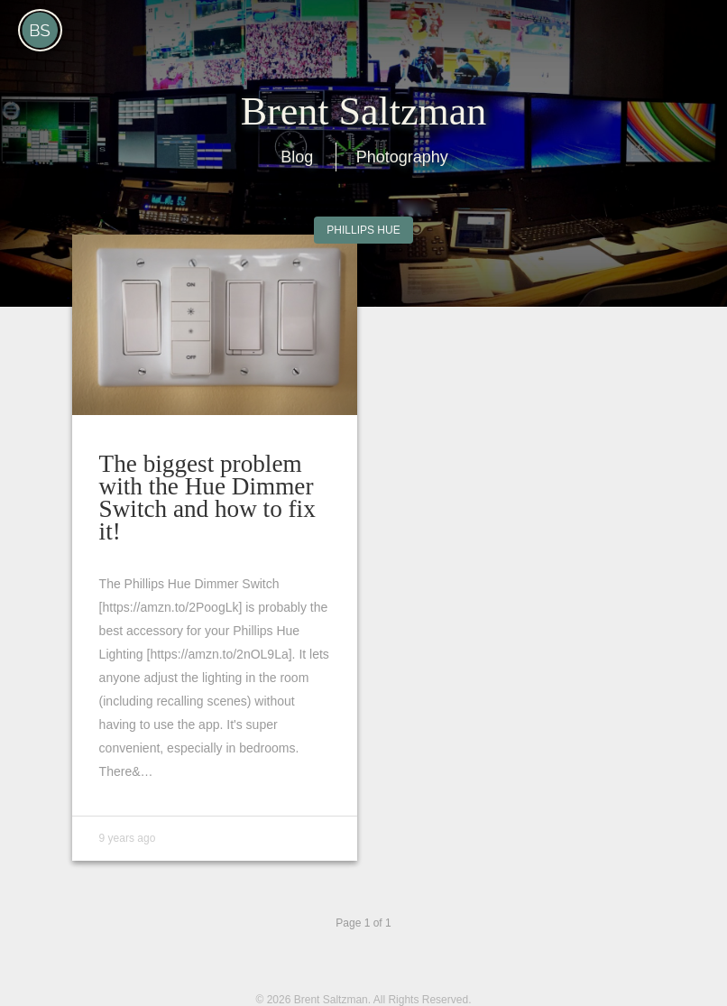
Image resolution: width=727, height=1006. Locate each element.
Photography (402, 157)
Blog (297, 157)
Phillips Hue (363, 230)
